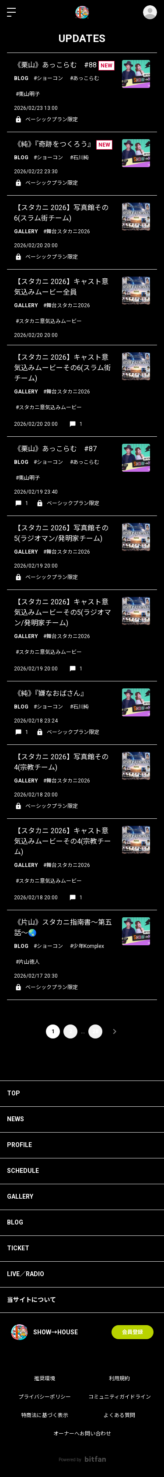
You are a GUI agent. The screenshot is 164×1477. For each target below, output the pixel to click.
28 (95, 1031)
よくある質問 (119, 1415)
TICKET (18, 1248)
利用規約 (119, 1378)
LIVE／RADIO (25, 1273)
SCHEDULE (23, 1170)
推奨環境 (44, 1378)
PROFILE (19, 1144)
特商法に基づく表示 (44, 1415)
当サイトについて (31, 1299)
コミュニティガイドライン (119, 1397)
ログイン (150, 12)
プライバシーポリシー (44, 1397)
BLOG (15, 1222)
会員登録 (132, 1332)
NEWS (15, 1119)
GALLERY (20, 1196)
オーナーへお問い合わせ (82, 1434)
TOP (13, 1093)
